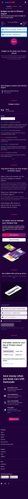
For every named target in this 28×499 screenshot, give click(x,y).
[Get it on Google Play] (5, 477)
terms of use (19, 327)
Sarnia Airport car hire (8, 363)
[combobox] (3, 24)
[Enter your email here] (15, 317)
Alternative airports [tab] (8, 351)
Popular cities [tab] (19, 351)
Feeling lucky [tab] (19, 354)
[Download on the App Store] (14, 477)
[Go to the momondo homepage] (10, 2)
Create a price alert (12, 410)
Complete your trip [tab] (8, 354)
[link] (14, 235)
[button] (2, 2)
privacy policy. (4, 329)
